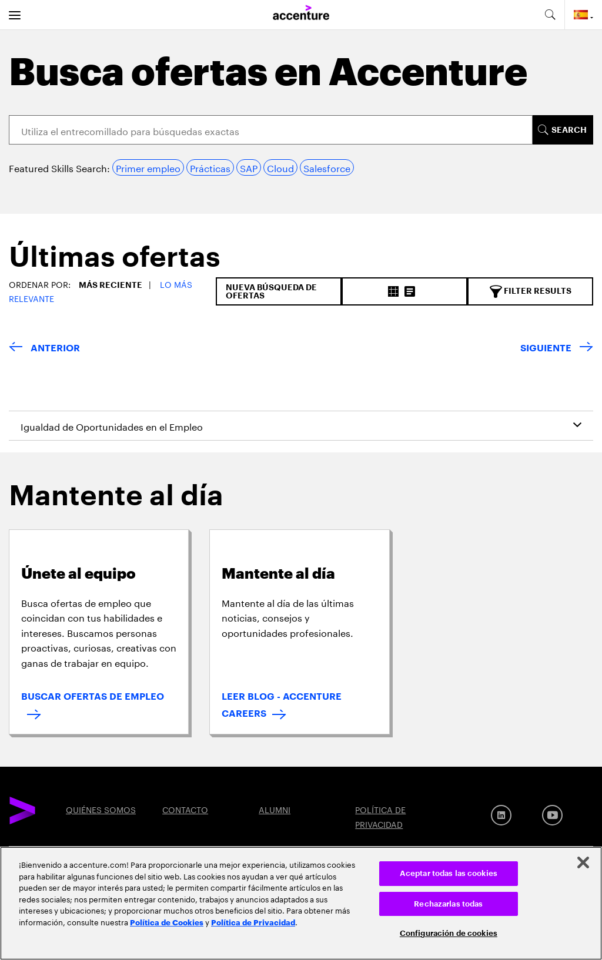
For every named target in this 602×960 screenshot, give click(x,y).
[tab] (110, 260)
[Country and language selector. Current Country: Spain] (583, 14)
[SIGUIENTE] (556, 348)
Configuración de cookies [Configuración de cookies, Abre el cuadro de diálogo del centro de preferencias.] (448, 933)
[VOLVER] (44, 348)
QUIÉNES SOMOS (101, 809)
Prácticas (210, 167)
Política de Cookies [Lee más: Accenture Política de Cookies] (166, 922)
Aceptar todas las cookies (448, 873)
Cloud (280, 167)
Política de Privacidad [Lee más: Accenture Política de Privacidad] (253, 922)
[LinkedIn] (501, 815)
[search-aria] (549, 14)
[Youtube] (552, 815)
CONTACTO (185, 809)
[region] (301, 903)
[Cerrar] (583, 862)
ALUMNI (274, 809)
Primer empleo (148, 167)
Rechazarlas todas (448, 904)
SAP (248, 167)
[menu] (14, 14)
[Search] (271, 130)
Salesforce (326, 167)
